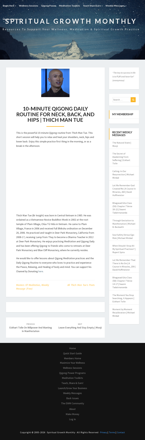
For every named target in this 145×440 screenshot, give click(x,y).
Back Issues (72, 398)
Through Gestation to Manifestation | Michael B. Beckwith (123, 223)
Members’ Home (12, 19)
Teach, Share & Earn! (72, 383)
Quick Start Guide (72, 353)
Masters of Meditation (28, 285)
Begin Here (9, 5)
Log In (72, 419)
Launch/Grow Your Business (72, 388)
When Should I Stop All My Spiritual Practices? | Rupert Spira (124, 249)
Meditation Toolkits (69, 5)
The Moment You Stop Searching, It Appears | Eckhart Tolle (123, 298)
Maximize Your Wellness (72, 362)
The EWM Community (72, 403)
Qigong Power (48, 5)
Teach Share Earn (93, 5)
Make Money (72, 414)
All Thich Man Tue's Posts (81, 285)
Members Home (72, 358)
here (40, 271)
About (72, 409)
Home (72, 348)
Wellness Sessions (28, 5)
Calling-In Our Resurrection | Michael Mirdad (123, 174)
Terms (112, 432)
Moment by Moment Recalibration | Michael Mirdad (123, 312)
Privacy (103, 432)
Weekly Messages (116, 5)
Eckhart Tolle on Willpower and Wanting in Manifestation (30, 328)
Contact (121, 432)
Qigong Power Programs (72, 373)
